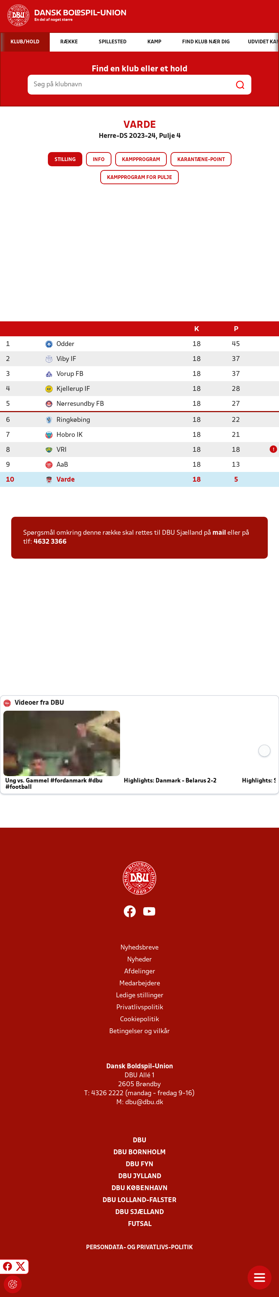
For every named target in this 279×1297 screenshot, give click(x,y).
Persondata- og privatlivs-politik (139, 1247)
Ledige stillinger (139, 995)
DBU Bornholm (139, 1152)
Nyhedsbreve (139, 947)
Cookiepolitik (139, 1019)
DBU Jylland (139, 1176)
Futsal (139, 1224)
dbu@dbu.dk (144, 1102)
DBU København (139, 1188)
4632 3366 (50, 541)
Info (99, 159)
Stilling (65, 159)
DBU (139, 1140)
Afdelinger (139, 971)
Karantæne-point (201, 159)
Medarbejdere (139, 983)
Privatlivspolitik (139, 1007)
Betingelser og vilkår (139, 1031)
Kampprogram (141, 159)
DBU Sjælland (139, 1212)
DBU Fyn (139, 1164)
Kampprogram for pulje (139, 177)
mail (219, 532)
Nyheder (139, 959)
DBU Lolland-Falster (139, 1200)
